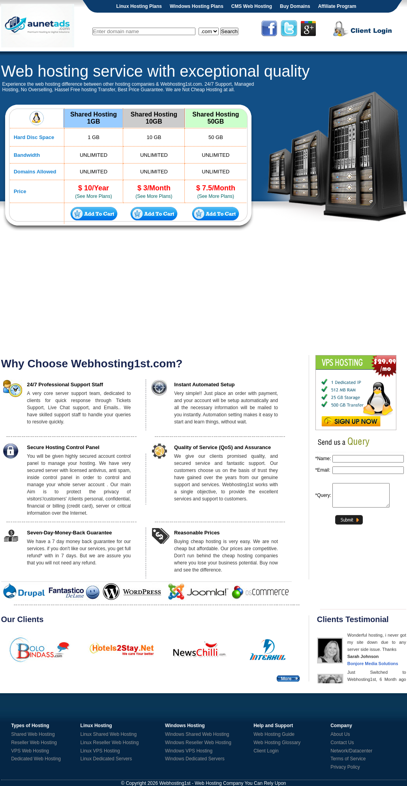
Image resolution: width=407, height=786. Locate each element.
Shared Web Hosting (33, 734)
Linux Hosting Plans (139, 6)
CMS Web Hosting (251, 6)
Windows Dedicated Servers (195, 759)
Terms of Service (348, 759)
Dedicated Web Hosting (36, 759)
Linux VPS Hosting (100, 751)
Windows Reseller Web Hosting (198, 742)
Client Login (265, 751)
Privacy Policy (345, 767)
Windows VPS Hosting (188, 751)
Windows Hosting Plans (196, 6)
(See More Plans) (93, 196)
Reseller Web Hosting (34, 742)
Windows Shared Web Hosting (197, 734)
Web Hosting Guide (273, 734)
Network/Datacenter (351, 751)
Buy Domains (295, 6)
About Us (340, 734)
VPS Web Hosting (30, 751)
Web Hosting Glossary (276, 742)
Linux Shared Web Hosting (109, 734)
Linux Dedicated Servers (106, 759)
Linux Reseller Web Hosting (110, 742)
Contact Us (342, 742)
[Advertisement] (203, 294)
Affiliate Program (337, 6)
